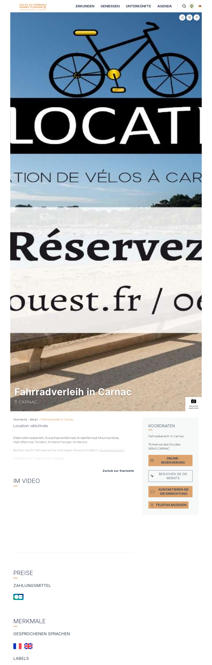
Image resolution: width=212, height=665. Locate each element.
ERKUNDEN (85, 6)
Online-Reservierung (167, 460)
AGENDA (164, 6)
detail (34, 419)
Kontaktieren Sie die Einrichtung (169, 491)
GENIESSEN (110, 6)
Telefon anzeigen (168, 505)
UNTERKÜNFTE (138, 6)
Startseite (20, 419)
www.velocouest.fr (112, 450)
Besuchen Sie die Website (169, 476)
